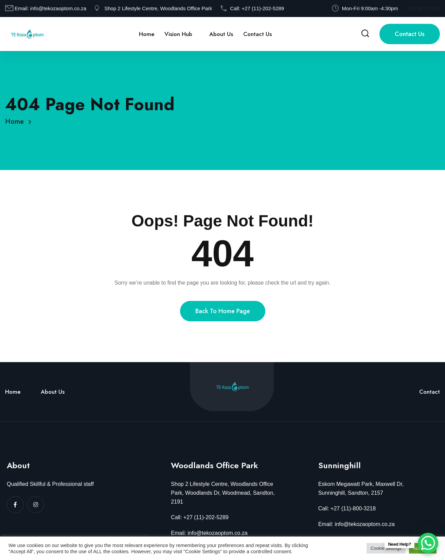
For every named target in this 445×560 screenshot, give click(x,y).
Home (146, 34)
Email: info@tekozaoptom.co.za (209, 533)
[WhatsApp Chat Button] (428, 543)
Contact (429, 392)
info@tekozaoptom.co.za (58, 8)
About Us (221, 34)
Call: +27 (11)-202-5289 (199, 517)
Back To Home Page (222, 311)
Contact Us (257, 34)
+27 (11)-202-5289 (263, 8)
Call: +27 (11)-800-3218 (347, 508)
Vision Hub (178, 34)
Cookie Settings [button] (386, 548)
